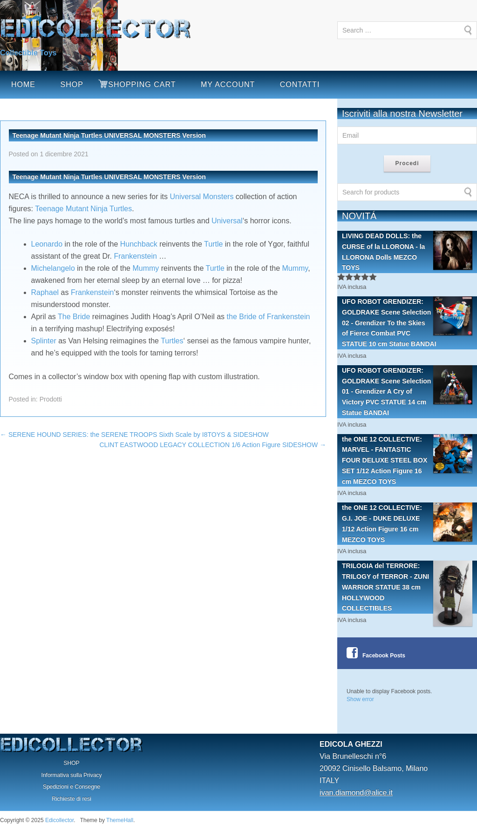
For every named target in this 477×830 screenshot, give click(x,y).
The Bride (74, 317)
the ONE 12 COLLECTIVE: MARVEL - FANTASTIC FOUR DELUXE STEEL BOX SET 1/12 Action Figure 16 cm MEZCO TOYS (407, 459)
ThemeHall (119, 820)
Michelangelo (53, 268)
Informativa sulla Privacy (71, 775)
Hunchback (138, 244)
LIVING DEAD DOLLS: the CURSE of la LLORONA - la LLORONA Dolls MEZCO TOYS (407, 251)
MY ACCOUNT (228, 84)
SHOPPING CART (142, 84)
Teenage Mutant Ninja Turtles (83, 209)
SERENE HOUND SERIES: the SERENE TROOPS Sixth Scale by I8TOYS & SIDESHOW (134, 434)
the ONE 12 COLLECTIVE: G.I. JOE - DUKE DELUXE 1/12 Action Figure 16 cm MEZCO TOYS (407, 522)
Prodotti (51, 399)
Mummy (145, 268)
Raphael (45, 292)
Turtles (172, 341)
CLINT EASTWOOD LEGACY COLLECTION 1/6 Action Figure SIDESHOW (213, 444)
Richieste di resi (71, 799)
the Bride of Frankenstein (268, 317)
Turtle (213, 244)
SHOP (71, 84)
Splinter (43, 341)
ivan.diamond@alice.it (356, 793)
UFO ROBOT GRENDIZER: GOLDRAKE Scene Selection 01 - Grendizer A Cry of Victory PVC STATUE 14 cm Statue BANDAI (407, 390)
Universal (227, 221)
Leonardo (47, 244)
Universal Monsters (201, 197)
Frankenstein (135, 256)
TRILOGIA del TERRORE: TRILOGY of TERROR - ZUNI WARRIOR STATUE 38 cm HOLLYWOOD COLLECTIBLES (407, 587)
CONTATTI (300, 84)
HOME (23, 84)
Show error (360, 699)
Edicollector (59, 820)
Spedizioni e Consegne (71, 786)
